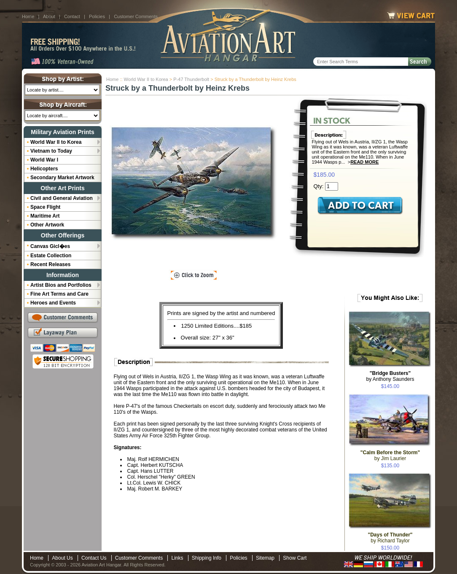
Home (28, 16)
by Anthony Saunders (390, 376)
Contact (72, 16)
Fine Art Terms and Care (59, 294)
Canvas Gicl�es (50, 246)
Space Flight (45, 207)
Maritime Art (45, 216)
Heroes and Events (53, 303)
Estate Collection (50, 256)
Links (177, 558)
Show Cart (294, 558)
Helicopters (44, 169)
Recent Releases (50, 264)
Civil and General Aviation (61, 198)
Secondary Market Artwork (62, 178)
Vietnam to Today (51, 151)
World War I (44, 160)
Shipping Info (206, 558)
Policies (97, 16)
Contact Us (93, 558)
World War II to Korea (146, 79)
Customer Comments (136, 16)
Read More (364, 161)
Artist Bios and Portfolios (60, 285)
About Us (62, 558)
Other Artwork (47, 225)
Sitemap (265, 558)
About (49, 16)
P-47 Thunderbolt (191, 79)
